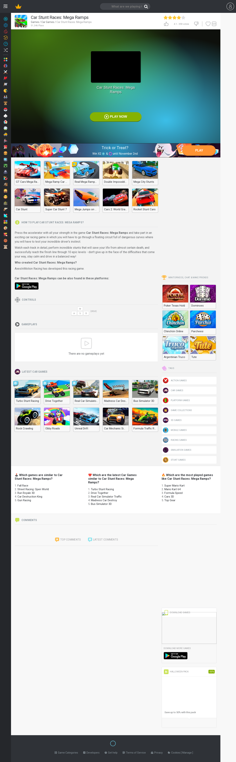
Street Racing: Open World (33, 489)
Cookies (174, 751)
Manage (187, 751)
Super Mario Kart (174, 485)
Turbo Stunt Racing (102, 489)
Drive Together (99, 493)
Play (199, 150)
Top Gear (169, 500)
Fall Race (22, 485)
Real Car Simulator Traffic (106, 496)
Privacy (157, 751)
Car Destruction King (29, 496)
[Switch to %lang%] (79, 743)
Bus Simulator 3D (101, 504)
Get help (111, 751)
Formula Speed (173, 493)
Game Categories (66, 751)
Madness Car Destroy (104, 500)
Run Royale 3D (26, 493)
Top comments (68, 539)
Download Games (177, 612)
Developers (91, 751)
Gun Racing (24, 500)
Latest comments (102, 539)
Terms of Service (134, 751)
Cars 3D (169, 496)
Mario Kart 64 (172, 489)
